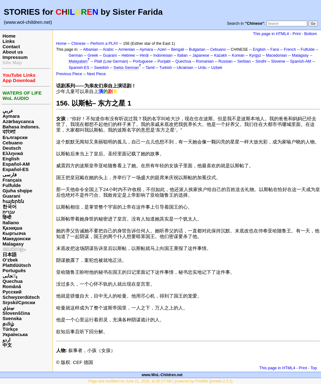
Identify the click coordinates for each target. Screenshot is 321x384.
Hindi (144, 55)
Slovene (278, 61)
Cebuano (13, 142)
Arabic (108, 49)
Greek (92, 55)
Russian (225, 61)
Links (9, 41)
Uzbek (216, 67)
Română (12, 286)
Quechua (13, 281)
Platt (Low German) (111, 61)
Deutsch (12, 148)
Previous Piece (69, 74)
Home (9, 36)
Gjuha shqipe (17, 190)
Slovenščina (16, 313)
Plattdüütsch (17, 265)
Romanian (205, 61)
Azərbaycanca (18, 121)
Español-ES (16, 169)
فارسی (10, 174)
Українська (15, 334)
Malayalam (78, 61)
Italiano (11, 222)
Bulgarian (197, 49)
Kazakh (220, 55)
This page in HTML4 (271, 33)
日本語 (10, 254)
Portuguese (143, 61)
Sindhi (260, 61)
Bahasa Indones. (21, 126)
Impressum (15, 57)
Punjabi (164, 61)
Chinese (78, 43)
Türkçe (10, 329)
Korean (238, 55)
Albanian (90, 49)
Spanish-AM (300, 61)
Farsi (275, 49)
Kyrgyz (255, 55)
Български (15, 137)
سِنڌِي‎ (8, 307)
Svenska (12, 318)
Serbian (244, 61)
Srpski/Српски (19, 302)
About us (13, 51)
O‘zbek (10, 259)
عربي (8, 110)
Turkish (165, 67)
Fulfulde (12, 185)
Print (296, 33)
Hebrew (128, 55)
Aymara (11, 116)
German (76, 55)
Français (12, 180)
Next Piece (96, 74)
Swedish (101, 67)
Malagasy (13, 243)
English (11, 158)
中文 (7, 345)
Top (313, 368)
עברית (9, 212)
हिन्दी (7, 217)
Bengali (177, 49)
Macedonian (276, 55)
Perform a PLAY (104, 43)
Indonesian (162, 55)
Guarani (11, 196)
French (290, 49)
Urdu (202, 67)
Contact (11, 46)
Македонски (17, 238)
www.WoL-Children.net (162, 375)
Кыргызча (14, 233)
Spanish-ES (79, 67)
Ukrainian (185, 67)
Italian (182, 55)
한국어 (10, 206)
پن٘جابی (10, 275)
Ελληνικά (13, 153)
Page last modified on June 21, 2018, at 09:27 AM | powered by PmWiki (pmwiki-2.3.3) (160, 381)
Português (14, 270)
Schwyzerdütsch (21, 297)
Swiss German (126, 67)
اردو (6, 339)
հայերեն (13, 201)
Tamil (150, 67)
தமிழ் (8, 323)
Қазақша (12, 228)
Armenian (126, 49)
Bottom (310, 33)
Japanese (200, 55)
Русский (12, 291)
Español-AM (16, 164)
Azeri (161, 49)
